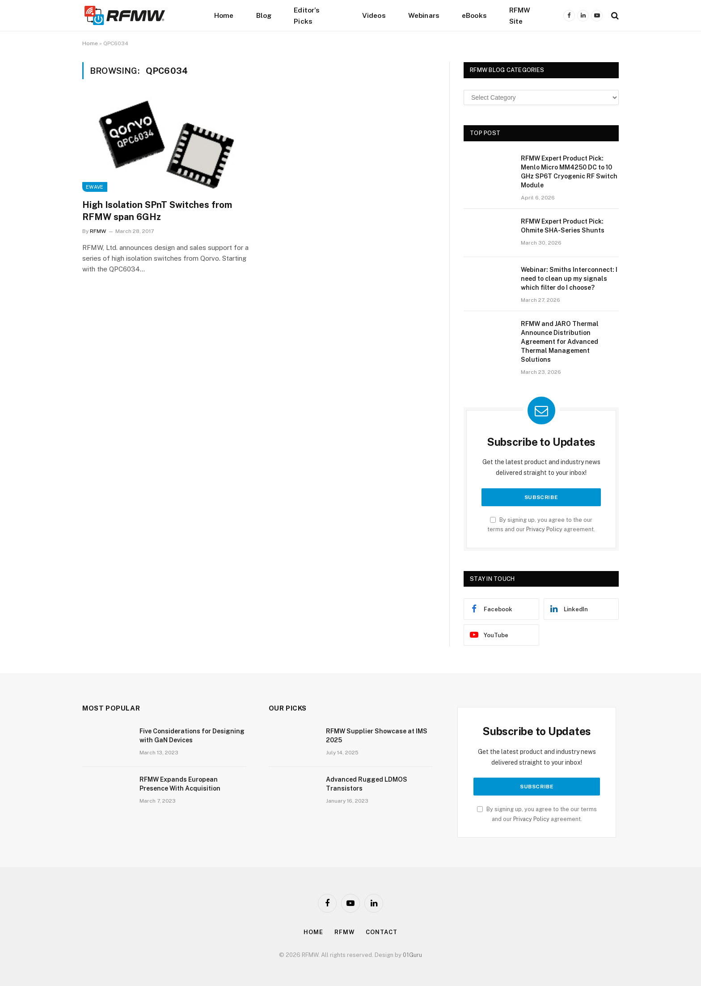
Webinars (423, 15)
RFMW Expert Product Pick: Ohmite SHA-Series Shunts (562, 226)
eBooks (474, 15)
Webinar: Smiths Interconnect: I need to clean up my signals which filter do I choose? (569, 278)
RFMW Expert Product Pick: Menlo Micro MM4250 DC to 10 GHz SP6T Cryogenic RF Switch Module (569, 172)
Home (224, 15)
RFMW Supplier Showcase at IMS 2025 (376, 736)
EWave (95, 187)
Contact (381, 932)
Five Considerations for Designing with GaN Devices (192, 736)
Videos (374, 15)
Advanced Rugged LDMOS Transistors (366, 784)
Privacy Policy (544, 529)
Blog (264, 15)
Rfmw (344, 932)
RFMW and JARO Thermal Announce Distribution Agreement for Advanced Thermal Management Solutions (560, 341)
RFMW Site (520, 15)
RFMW (98, 231)
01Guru (412, 955)
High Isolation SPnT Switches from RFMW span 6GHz (157, 210)
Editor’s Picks (307, 15)
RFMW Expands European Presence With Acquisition (179, 784)
